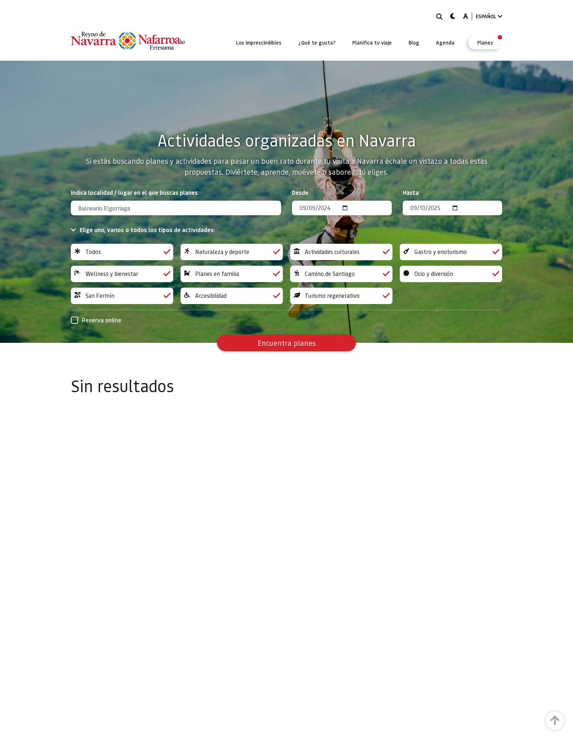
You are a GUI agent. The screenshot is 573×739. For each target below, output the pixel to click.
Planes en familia (232, 274)
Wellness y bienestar (122, 274)
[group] (122, 252)
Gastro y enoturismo (451, 252)
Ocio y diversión (451, 274)
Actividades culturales (341, 252)
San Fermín (122, 296)
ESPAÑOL (489, 16)
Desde (300, 192)
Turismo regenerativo (341, 296)
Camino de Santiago (341, 274)
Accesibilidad (232, 296)
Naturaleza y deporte (232, 252)
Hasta (411, 192)
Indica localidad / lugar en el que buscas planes (134, 192)
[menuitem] (258, 42)
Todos (122, 252)
